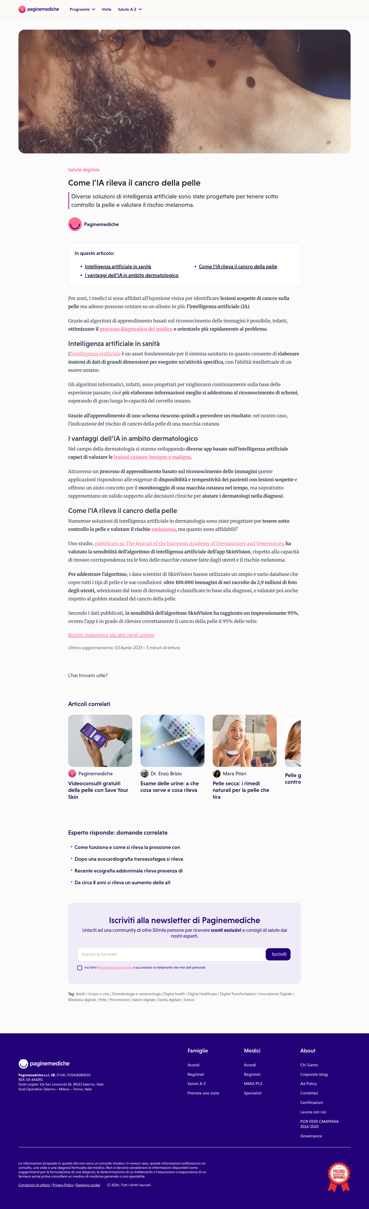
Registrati (196, 1074)
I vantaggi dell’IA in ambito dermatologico (132, 275)
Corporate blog (314, 1074)
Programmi (82, 9)
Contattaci (309, 1093)
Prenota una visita (203, 1093)
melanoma (163, 529)
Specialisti (253, 1093)
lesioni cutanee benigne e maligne (152, 457)
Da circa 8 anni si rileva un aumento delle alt (122, 882)
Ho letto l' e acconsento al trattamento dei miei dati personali (145, 967)
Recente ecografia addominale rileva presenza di (129, 871)
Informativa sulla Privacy (116, 967)
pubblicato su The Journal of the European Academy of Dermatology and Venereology (189, 543)
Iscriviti (279, 954)
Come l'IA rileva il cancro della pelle (238, 266)
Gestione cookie (88, 1185)
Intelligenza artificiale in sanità (118, 266)
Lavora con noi (313, 1112)
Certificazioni (311, 1102)
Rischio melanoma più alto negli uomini (111, 635)
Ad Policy (308, 1083)
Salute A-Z (130, 9)
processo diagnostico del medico (136, 329)
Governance (311, 1136)
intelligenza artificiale (96, 354)
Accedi (194, 1065)
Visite (106, 9)
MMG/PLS (253, 1083)
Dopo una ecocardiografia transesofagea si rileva (129, 859)
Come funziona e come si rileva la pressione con (127, 847)
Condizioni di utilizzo (34, 1185)
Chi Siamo (309, 1065)
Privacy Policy (63, 1185)
